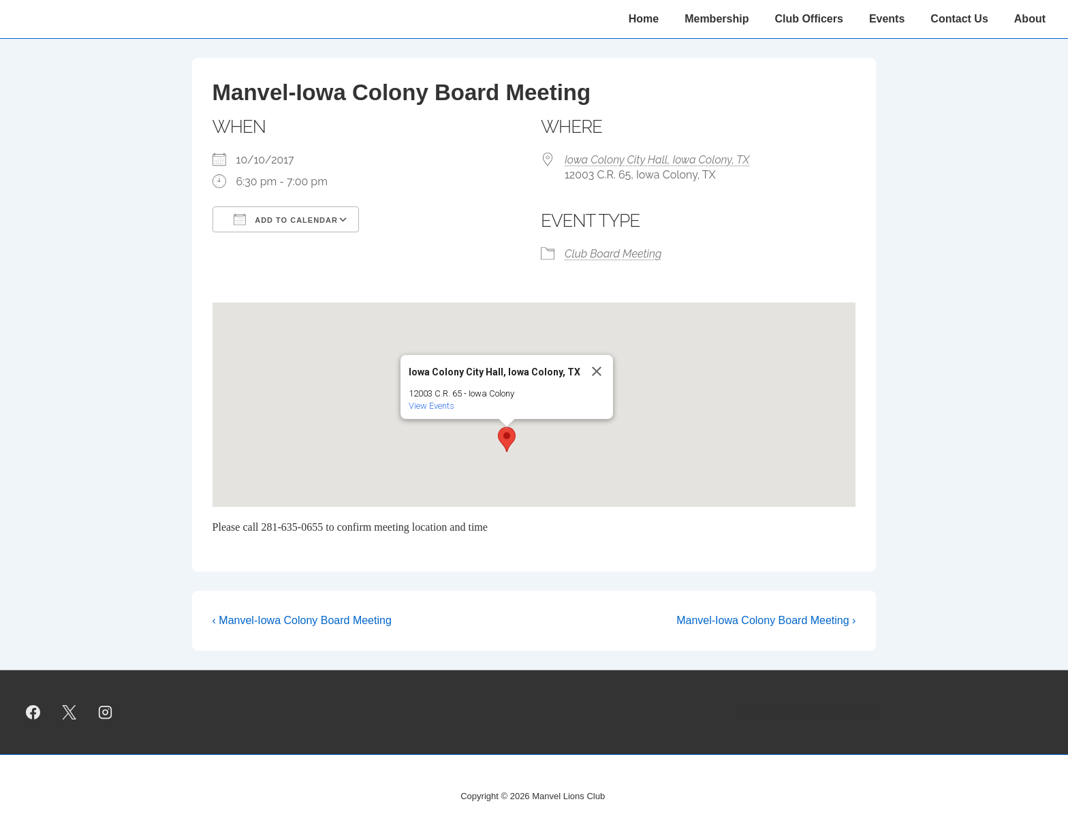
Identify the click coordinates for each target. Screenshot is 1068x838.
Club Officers (808, 19)
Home (644, 19)
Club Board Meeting (613, 253)
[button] (507, 439)
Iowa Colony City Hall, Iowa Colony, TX (657, 159)
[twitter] (69, 712)
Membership (717, 19)
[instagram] (106, 712)
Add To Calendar (286, 219)
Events (887, 19)
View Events (431, 406)
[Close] (596, 371)
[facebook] (33, 712)
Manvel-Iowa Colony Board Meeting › (765, 620)
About (1030, 19)
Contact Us (959, 19)
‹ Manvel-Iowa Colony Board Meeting (302, 620)
